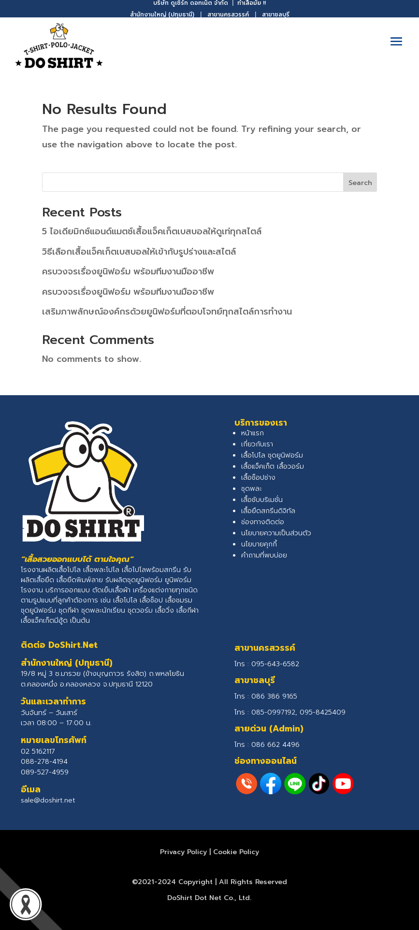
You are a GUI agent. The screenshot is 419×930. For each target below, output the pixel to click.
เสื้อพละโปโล (101, 570)
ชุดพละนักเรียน (103, 610)
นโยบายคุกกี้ (259, 544)
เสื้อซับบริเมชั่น (262, 500)
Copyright (195, 882)
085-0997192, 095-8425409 (298, 712)
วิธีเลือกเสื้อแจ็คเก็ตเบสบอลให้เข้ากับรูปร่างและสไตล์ (139, 251)
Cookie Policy (236, 852)
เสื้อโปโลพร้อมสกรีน (151, 570)
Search (360, 183)
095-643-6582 (275, 664)
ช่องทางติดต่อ (262, 522)
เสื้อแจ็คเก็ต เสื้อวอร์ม (272, 466)
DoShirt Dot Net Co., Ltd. (209, 898)
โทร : (265, 696)
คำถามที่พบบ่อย (264, 555)
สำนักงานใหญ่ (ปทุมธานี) (162, 14)
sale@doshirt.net (48, 800)
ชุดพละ (251, 489)
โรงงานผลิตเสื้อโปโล (51, 570)
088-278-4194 (44, 762)
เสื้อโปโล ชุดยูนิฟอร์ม (272, 455)
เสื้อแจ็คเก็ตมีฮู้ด (44, 620)
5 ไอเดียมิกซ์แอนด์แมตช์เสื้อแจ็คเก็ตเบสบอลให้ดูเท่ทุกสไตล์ (151, 231)
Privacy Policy (183, 852)
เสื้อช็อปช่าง (258, 477)
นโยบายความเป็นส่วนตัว (276, 533)
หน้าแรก (252, 433)
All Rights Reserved (253, 882)
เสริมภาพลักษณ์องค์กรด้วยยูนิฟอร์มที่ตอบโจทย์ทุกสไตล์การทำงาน (167, 311)
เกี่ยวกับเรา (257, 444)
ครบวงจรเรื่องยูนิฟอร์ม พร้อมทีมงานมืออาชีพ (128, 271)
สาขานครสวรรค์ (228, 14)
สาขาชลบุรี (275, 14)
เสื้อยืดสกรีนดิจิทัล (268, 511)
